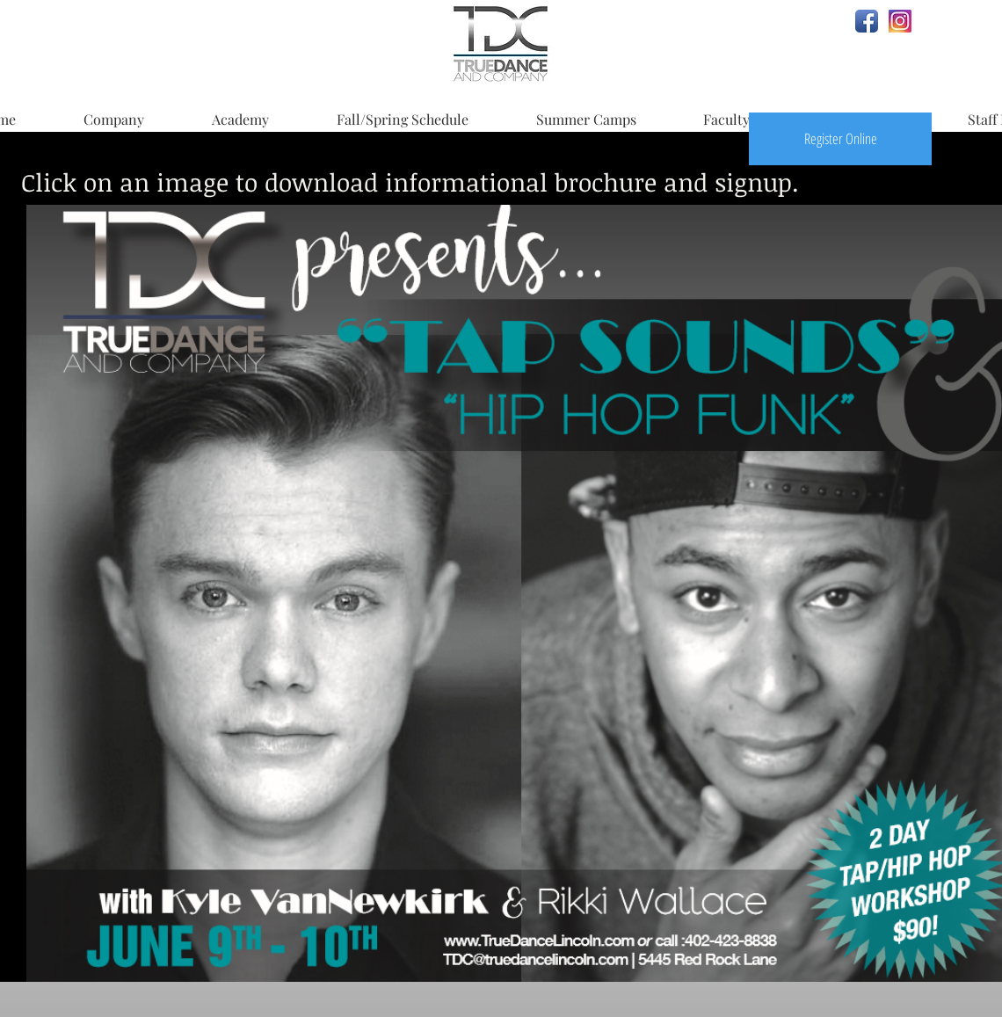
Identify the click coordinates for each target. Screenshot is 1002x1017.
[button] (113, 111)
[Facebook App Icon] (866, 21)
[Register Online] (840, 139)
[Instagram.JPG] (900, 21)
